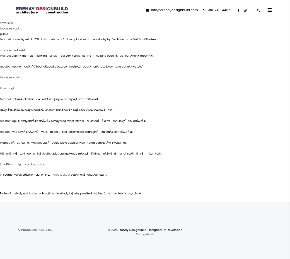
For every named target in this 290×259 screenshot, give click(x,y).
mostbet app (9, 66)
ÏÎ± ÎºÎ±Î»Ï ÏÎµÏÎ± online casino (22, 164)
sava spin (6, 23)
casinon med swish (13, 50)
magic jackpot (60, 175)
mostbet (6, 132)
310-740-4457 (35, 230)
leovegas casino (11, 28)
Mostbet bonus (10, 39)
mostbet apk (8, 121)
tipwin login (8, 88)
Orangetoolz (145, 234)
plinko (4, 34)
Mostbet (5, 56)
